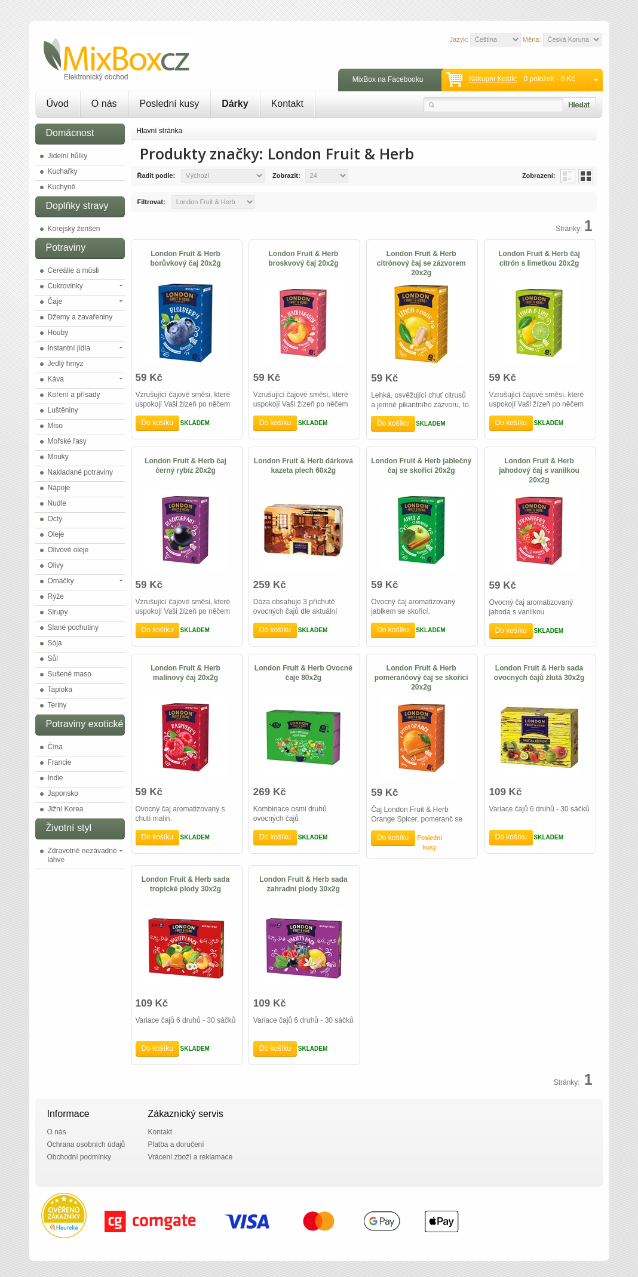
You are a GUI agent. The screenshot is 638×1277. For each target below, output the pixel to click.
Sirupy (58, 612)
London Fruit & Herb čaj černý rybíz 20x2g (185, 466)
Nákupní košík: (492, 79)
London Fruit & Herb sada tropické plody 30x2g (185, 884)
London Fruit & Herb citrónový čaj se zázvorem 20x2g (421, 263)
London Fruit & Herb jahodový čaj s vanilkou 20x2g (539, 470)
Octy (55, 519)
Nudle (57, 503)
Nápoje (59, 488)
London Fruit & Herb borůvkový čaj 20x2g (185, 258)
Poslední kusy (170, 104)
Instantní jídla (69, 348)
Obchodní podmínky (79, 1157)
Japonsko (63, 793)
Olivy (56, 565)
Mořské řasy (67, 441)
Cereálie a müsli (73, 270)
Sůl (53, 658)
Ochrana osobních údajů (86, 1144)
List (567, 176)
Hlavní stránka (160, 131)
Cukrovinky (65, 286)
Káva (56, 379)
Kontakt (287, 104)
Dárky (235, 104)
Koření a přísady (74, 394)
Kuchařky (63, 171)
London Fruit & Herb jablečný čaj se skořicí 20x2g (421, 466)
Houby (58, 332)
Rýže (56, 596)
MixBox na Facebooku (388, 79)
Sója (55, 643)
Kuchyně (62, 187)
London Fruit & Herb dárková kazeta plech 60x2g (303, 466)
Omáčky (61, 581)
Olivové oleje (68, 550)
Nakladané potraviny (80, 472)
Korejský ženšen (74, 228)
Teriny (57, 705)
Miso (55, 425)
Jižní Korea (66, 809)
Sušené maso (69, 674)
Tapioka (60, 689)
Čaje (55, 301)
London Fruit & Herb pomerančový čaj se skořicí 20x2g (421, 677)
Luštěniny (63, 410)
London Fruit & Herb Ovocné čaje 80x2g (303, 673)
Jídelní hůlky (68, 156)
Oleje (56, 534)
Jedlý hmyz (66, 363)
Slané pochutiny (73, 627)
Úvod (58, 104)
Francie (60, 762)
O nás (104, 104)
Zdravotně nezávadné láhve (82, 855)
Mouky (58, 457)
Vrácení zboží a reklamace (190, 1157)
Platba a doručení (176, 1144)
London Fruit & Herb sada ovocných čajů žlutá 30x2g (539, 673)
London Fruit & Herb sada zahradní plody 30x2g (303, 884)
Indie (55, 778)
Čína (55, 747)
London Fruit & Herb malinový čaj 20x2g (185, 673)
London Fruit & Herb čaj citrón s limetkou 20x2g (539, 258)
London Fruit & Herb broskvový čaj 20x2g (303, 258)
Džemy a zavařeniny (80, 317)
